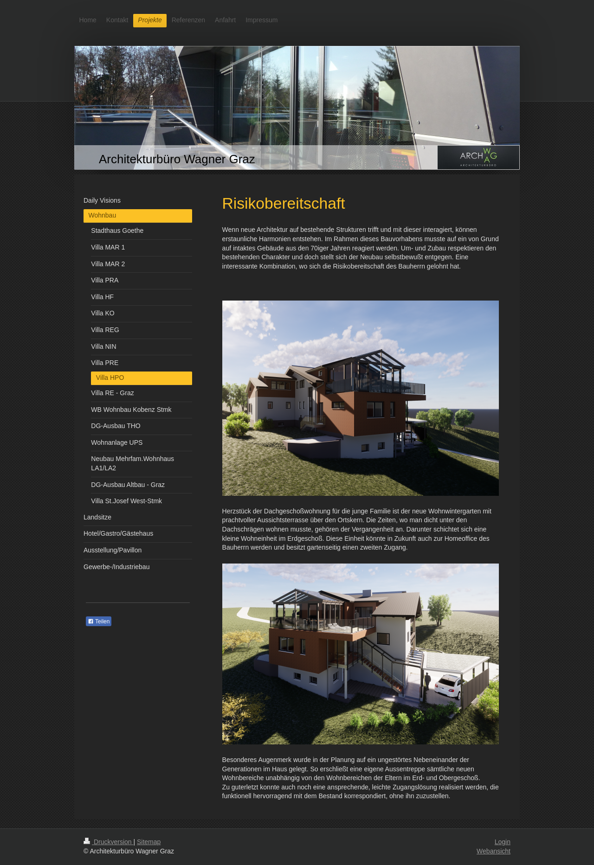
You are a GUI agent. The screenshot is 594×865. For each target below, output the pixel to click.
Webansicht (493, 851)
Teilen (99, 621)
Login (502, 842)
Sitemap (149, 842)
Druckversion (108, 842)
